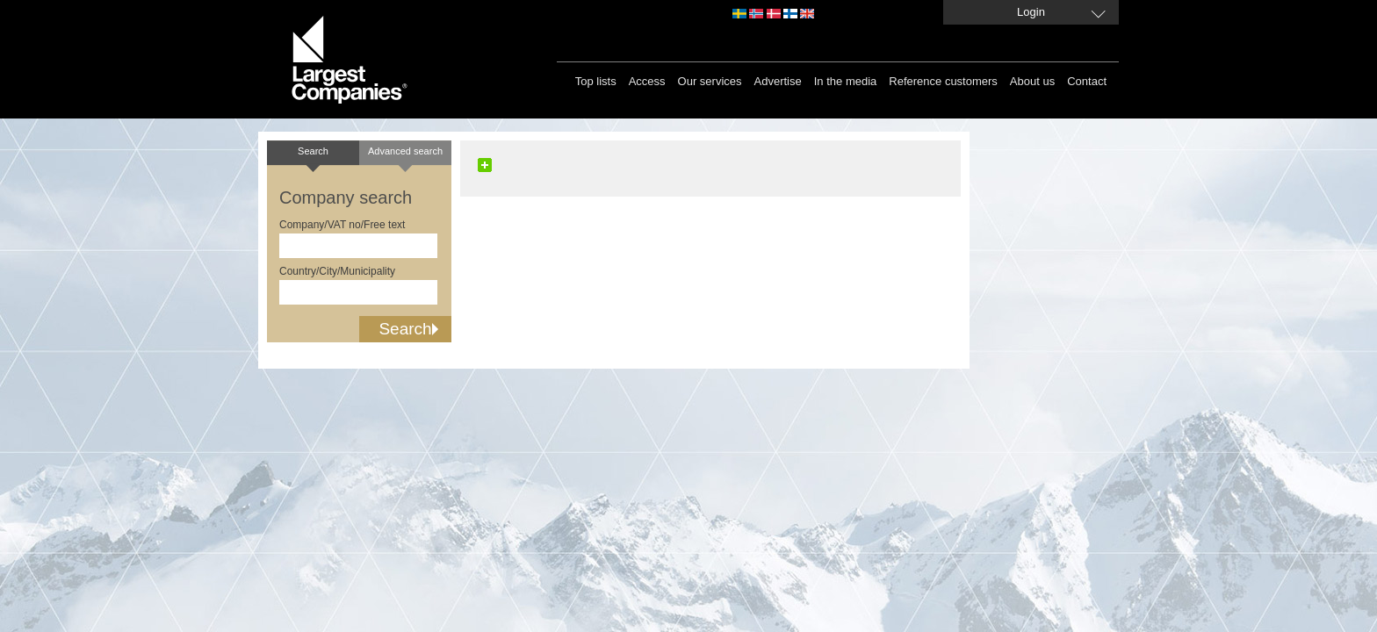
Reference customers (943, 81)
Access (647, 81)
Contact (1087, 81)
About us (1032, 81)
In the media (845, 81)
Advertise (778, 81)
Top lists (595, 81)
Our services (710, 81)
